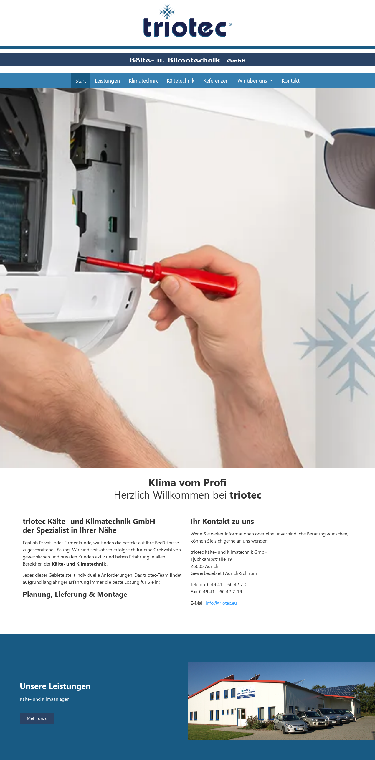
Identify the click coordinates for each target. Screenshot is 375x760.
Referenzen (216, 80)
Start (80, 80)
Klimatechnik (143, 80)
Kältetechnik (180, 80)
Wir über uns (255, 80)
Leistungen (107, 80)
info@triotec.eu (221, 603)
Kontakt (291, 80)
